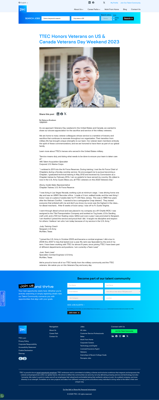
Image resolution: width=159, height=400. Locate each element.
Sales (82, 336)
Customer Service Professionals (92, 333)
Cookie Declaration (26, 350)
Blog (125, 9)
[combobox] (85, 18)
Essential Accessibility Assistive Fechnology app (23, 358)
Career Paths (93, 9)
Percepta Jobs (85, 358)
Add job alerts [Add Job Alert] (75, 305)
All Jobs (83, 330)
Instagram (97, 2)
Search (127, 18)
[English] (23, 3)
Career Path (53, 333)
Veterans (83, 352)
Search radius (106, 15)
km (116, 20)
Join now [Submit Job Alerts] (73, 312)
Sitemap (22, 353)
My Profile (114, 3)
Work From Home (112, 9)
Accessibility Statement (27, 347)
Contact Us (135, 9)
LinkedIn (89, 2)
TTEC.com (22, 338)
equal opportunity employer (47, 373)
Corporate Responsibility (28, 344)
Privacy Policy (24, 341)
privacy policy (103, 308)
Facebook (93, 2)
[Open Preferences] (2, 396)
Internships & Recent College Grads (93, 355)
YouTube (100, 2)
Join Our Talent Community (130, 3)
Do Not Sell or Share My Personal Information (79, 390)
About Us (78, 9)
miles (117, 18)
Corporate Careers (87, 343)
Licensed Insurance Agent (89, 349)
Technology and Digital (88, 346)
